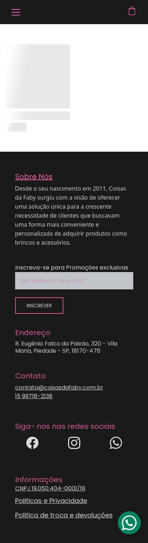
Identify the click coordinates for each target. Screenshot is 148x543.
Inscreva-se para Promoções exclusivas (71, 267)
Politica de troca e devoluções (64, 515)
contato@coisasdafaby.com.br (59, 387)
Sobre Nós (34, 177)
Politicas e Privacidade (51, 500)
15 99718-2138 (34, 396)
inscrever (39, 305)
